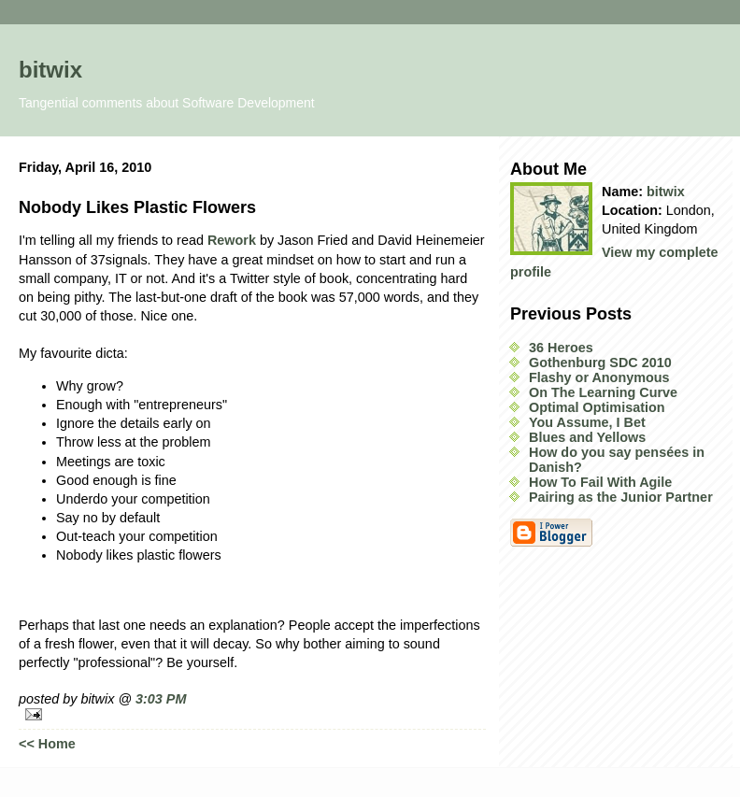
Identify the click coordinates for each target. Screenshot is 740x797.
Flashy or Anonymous (599, 377)
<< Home (47, 743)
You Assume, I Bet (587, 422)
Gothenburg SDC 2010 (600, 362)
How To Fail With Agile (600, 482)
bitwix (50, 69)
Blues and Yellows (587, 437)
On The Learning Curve (603, 392)
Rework (231, 240)
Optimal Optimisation (597, 407)
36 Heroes (561, 347)
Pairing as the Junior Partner (621, 497)
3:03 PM (160, 698)
